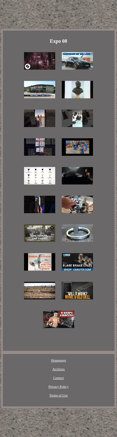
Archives (58, 369)
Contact (58, 378)
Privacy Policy (58, 386)
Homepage (58, 360)
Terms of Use (58, 395)
